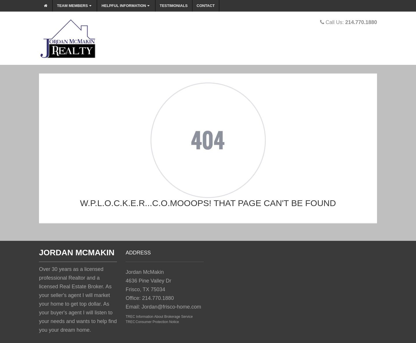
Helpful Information (126, 5)
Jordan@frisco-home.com (171, 307)
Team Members (74, 5)
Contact (206, 5)
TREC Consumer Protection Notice (152, 322)
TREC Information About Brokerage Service (159, 317)
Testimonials (174, 5)
